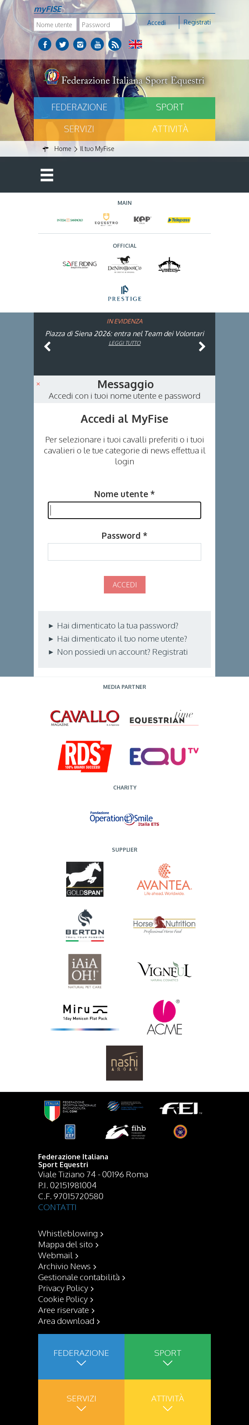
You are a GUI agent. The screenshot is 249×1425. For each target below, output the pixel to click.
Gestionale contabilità (79, 1276)
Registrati (197, 22)
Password (124, 535)
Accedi (156, 22)
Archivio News (64, 1265)
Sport (170, 106)
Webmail (55, 1255)
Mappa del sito (65, 1244)
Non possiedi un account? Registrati (121, 651)
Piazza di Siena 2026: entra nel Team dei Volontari (124, 333)
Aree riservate (63, 1309)
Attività (170, 128)
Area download (66, 1320)
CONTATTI (57, 1206)
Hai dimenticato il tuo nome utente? (121, 638)
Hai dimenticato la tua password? (116, 625)
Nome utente (124, 493)
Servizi (79, 128)
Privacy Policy (63, 1287)
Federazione (79, 106)
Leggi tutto (125, 343)
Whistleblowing (68, 1233)
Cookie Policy (63, 1298)
